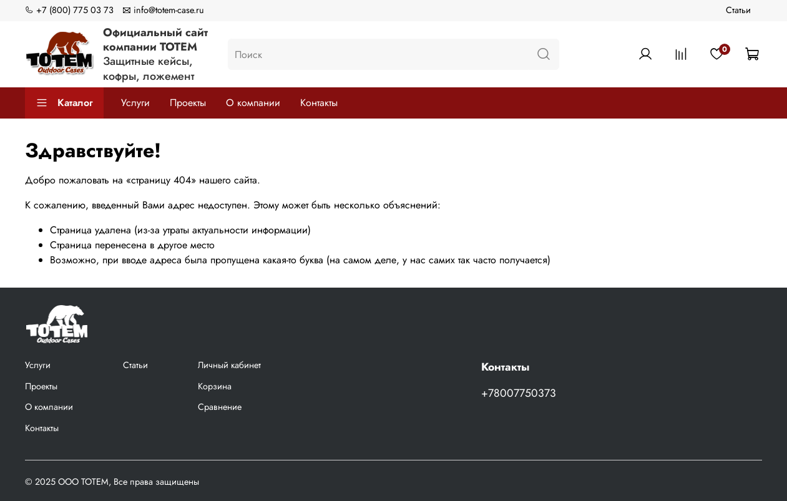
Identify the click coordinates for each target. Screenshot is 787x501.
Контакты (319, 102)
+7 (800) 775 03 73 (69, 10)
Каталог (64, 102)
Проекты (188, 102)
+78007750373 (518, 393)
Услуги (135, 102)
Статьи (738, 10)
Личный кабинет (229, 365)
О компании (253, 102)
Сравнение (220, 407)
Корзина (215, 386)
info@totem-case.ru (163, 10)
